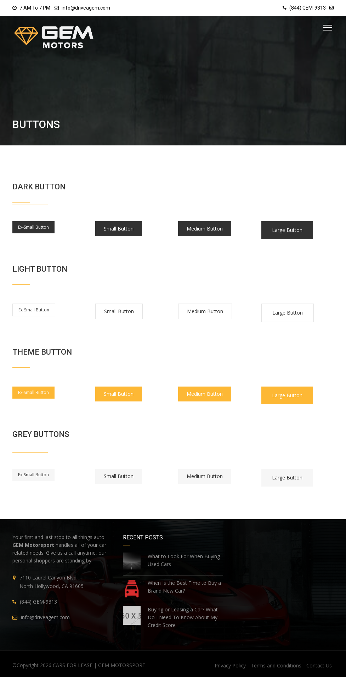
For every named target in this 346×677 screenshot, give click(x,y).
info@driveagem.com (86, 8)
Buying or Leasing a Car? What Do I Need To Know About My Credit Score (183, 617)
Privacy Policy (230, 665)
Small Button (119, 228)
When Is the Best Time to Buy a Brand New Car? (184, 586)
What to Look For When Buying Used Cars (184, 560)
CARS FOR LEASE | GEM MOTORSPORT (99, 665)
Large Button (287, 230)
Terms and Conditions (276, 665)
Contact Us (319, 665)
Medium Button (205, 228)
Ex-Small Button (33, 227)
